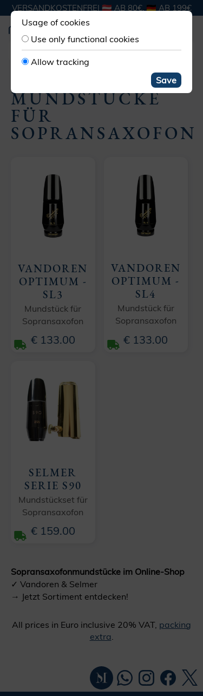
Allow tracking (60, 61)
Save (166, 80)
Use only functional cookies (85, 39)
